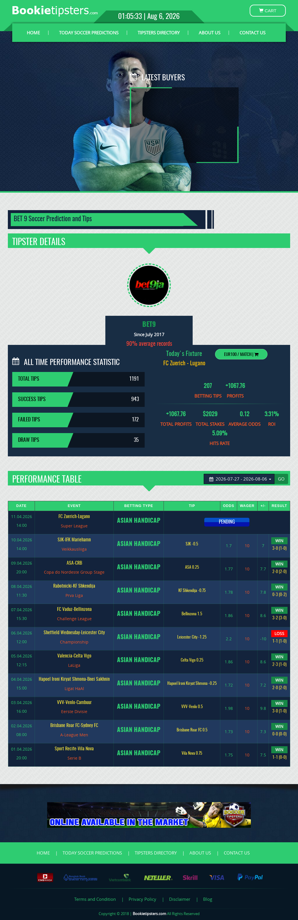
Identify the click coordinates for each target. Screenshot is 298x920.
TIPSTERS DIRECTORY (159, 33)
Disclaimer (179, 899)
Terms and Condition (95, 899)
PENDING (227, 522)
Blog (207, 899)
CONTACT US (252, 33)
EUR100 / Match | (241, 354)
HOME (33, 33)
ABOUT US (209, 33)
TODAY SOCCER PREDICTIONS (88, 33)
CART (267, 10)
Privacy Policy (142, 899)
